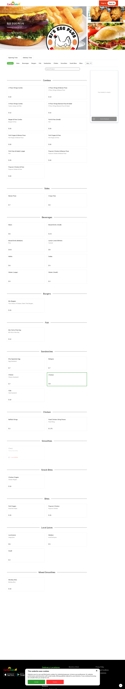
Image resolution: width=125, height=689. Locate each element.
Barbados (45, 656)
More (88, 39)
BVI (43, 653)
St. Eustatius (46, 686)
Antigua (44, 649)
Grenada (45, 668)
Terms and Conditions (102, 646)
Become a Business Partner (77, 646)
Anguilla (44, 646)
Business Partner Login (76, 649)
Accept (36, 682)
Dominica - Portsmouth (49, 665)
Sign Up (112, 3)
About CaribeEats (101, 649)
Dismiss (55, 682)
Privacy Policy (100, 642)
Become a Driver (74, 642)
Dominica (45, 662)
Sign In (103, 3)
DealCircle (45, 659)
